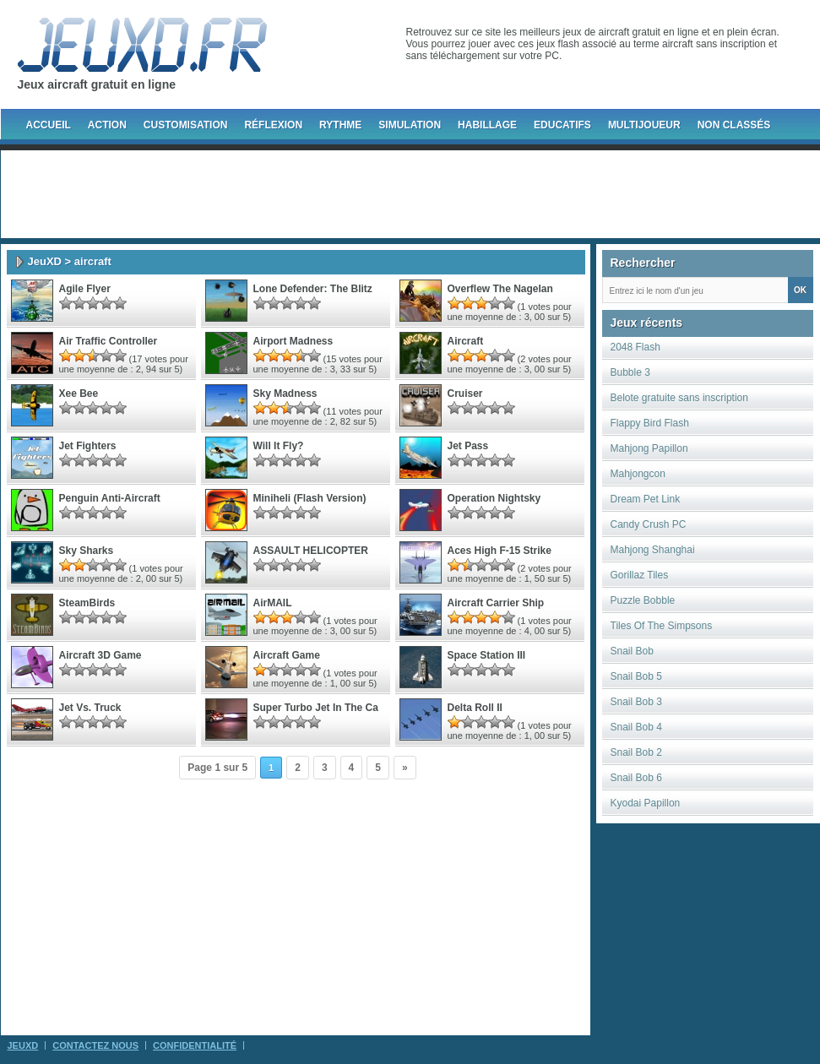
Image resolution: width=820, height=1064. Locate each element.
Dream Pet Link (646, 499)
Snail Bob (632, 651)
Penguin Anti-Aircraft (109, 498)
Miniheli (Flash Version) (310, 498)
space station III (487, 655)
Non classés (734, 125)
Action (107, 125)
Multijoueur (644, 125)
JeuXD (45, 261)
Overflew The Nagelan (500, 289)
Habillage (487, 125)
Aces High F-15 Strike (499, 550)
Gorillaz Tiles (640, 575)
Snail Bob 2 (636, 752)
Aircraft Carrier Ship (496, 603)
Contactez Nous (95, 1045)
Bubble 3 (630, 372)
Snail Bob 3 (636, 702)
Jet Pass (468, 446)
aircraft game (286, 655)
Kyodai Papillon (646, 803)
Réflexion (273, 125)
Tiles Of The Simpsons (662, 626)
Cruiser (465, 393)
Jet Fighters (88, 446)
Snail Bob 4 (636, 727)
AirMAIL (272, 603)
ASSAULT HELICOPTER (310, 550)
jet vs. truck (90, 708)
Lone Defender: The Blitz (312, 289)
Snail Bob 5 (636, 676)
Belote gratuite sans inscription (679, 398)
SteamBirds (87, 603)
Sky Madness (285, 393)
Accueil (48, 125)
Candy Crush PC (649, 524)
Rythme (340, 125)
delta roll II (475, 708)
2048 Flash (635, 347)
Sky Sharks (86, 550)
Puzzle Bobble (643, 600)
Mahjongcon (638, 474)
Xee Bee (79, 393)
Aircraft (466, 341)
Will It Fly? (278, 446)
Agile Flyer (85, 289)
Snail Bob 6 (636, 778)
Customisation (186, 125)
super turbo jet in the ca (315, 708)
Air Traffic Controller (108, 341)
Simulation (409, 125)
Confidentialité (194, 1045)
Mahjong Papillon (649, 448)
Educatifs (562, 125)
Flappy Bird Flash (650, 423)
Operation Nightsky (494, 498)
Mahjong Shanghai (653, 550)
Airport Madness (293, 341)
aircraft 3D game (100, 655)
